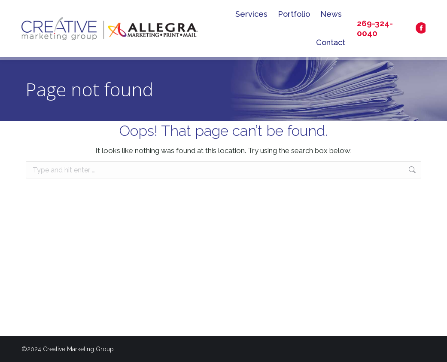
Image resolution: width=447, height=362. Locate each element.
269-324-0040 (375, 28)
